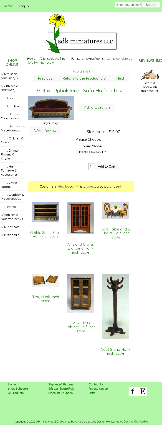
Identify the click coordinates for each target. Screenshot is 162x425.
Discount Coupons (60, 393)
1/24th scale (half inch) (53, 58)
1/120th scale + (11, 227)
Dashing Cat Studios (136, 421)
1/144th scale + (11, 235)
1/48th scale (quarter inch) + (12, 217)
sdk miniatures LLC (47, 421)
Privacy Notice (98, 388)
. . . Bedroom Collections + (11, 116)
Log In (24, 6)
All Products (16, 393)
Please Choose (92, 146)
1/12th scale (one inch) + (9, 76)
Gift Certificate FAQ (61, 388)
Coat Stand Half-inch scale (115, 352)
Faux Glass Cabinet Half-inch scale (80, 327)
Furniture (77, 58)
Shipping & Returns (60, 384)
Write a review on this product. (150, 81)
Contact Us (96, 384)
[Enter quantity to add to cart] (91, 166)
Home (7, 6)
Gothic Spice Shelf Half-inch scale (45, 235)
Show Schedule (18, 388)
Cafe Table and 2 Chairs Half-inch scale (115, 233)
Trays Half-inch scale (45, 299)
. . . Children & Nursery (12, 140)
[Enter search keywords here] (128, 4)
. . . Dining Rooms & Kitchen (9, 154)
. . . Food (7, 98)
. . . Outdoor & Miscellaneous (12, 196)
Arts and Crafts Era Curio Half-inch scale (80, 248)
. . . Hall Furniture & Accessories (9, 170)
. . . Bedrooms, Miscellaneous (12, 128)
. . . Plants (8, 207)
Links (92, 393)
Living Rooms (95, 58)
